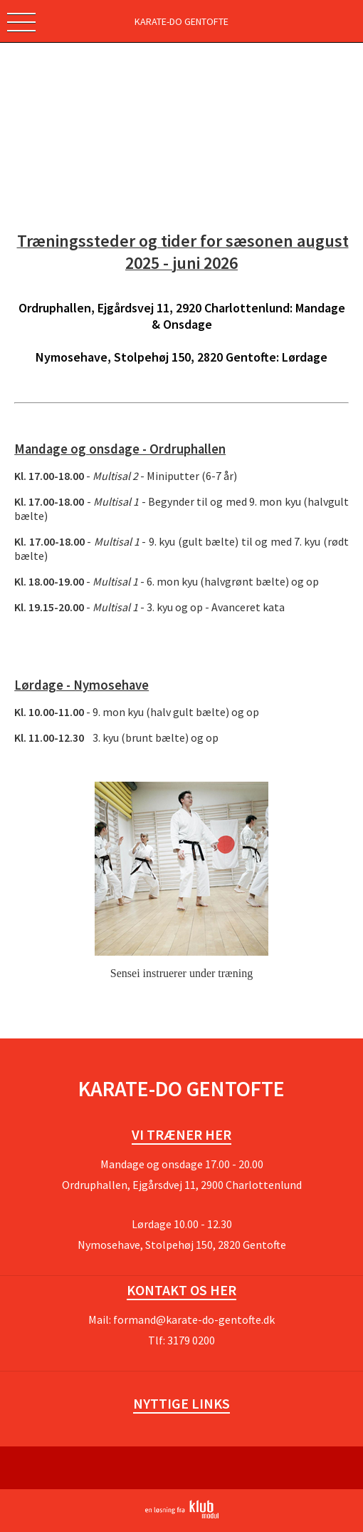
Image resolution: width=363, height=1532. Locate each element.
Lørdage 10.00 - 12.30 (182, 1224)
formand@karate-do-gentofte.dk (194, 1319)
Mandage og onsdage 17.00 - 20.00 (181, 1164)
